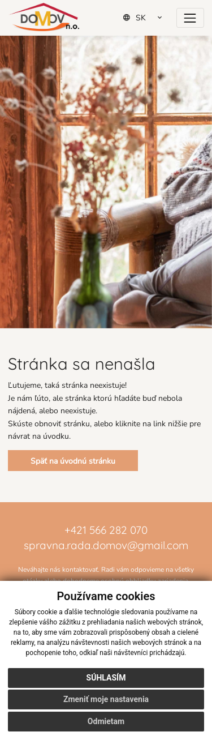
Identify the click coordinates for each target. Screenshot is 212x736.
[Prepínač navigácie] (190, 18)
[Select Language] (146, 17)
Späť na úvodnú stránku (73, 460)
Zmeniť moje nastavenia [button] (106, 699)
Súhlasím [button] (106, 677)
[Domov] (43, 17)
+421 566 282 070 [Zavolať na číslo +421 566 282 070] (106, 529)
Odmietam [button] (106, 721)
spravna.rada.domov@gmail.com (106, 544)
